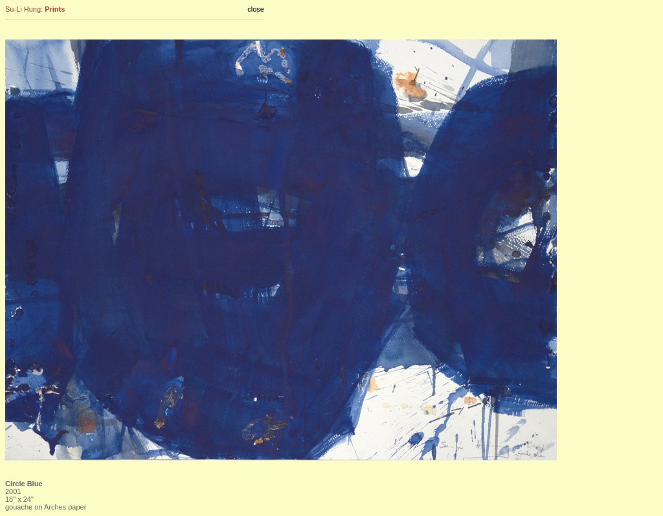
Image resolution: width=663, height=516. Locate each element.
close (255, 9)
